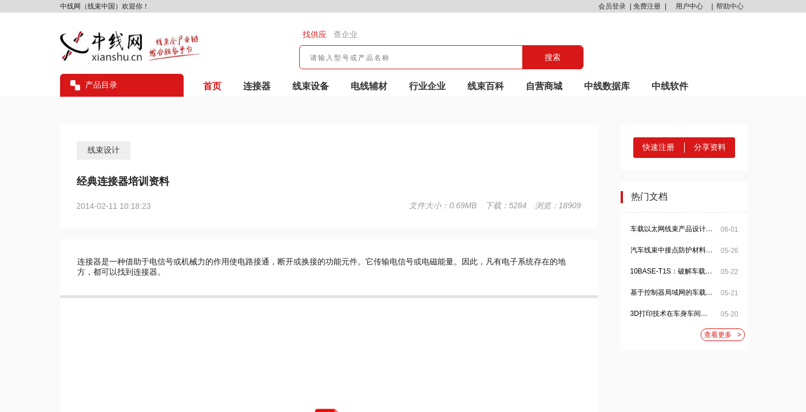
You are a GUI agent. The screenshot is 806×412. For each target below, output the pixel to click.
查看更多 (722, 335)
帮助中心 (730, 6)
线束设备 (310, 86)
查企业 (345, 34)
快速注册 (658, 147)
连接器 (257, 86)
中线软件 (670, 86)
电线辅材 (369, 86)
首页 (212, 86)
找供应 (315, 34)
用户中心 (689, 6)
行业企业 (427, 86)
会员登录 (612, 6)
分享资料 (710, 147)
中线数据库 (607, 86)
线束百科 (485, 86)
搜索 (553, 57)
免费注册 (647, 6)
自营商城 (544, 86)
